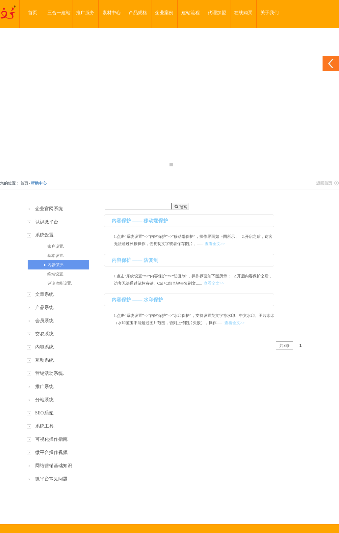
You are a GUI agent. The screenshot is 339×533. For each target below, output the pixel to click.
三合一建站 (58, 12)
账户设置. (55, 246)
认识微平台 (46, 221)
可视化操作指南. (52, 439)
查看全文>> (215, 243)
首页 (32, 12)
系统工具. (45, 426)
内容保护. (55, 265)
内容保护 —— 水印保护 (138, 299)
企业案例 (164, 12)
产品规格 (138, 12)
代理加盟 (217, 12)
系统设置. (45, 235)
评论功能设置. (59, 283)
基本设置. (55, 255)
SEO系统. (44, 412)
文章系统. (45, 294)
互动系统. (45, 360)
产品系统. (45, 307)
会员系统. (45, 320)
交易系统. (45, 333)
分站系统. (45, 399)
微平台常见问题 (51, 478)
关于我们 (269, 12)
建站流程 (190, 12)
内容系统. (45, 347)
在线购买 (243, 12)
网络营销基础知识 (53, 465)
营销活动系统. (49, 373)
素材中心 (111, 12)
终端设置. (55, 274)
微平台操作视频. (52, 452)
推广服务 (85, 12)
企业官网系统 (49, 208)
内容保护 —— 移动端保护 (140, 220)
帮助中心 (39, 183)
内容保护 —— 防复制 (135, 260)
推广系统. (45, 386)
